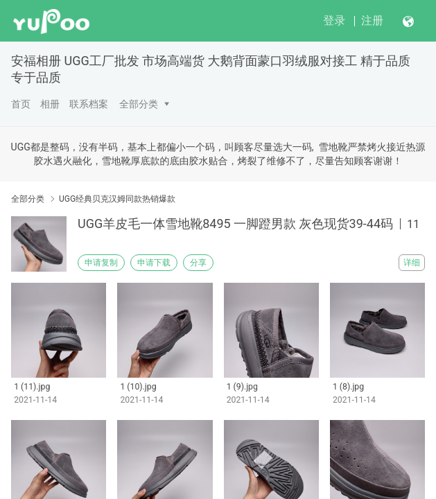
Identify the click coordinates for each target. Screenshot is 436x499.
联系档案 (88, 104)
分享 (198, 263)
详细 (411, 263)
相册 (50, 104)
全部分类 (138, 104)
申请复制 (101, 263)
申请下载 (154, 263)
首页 (20, 104)
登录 (334, 20)
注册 (372, 20)
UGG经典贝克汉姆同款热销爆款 (117, 199)
